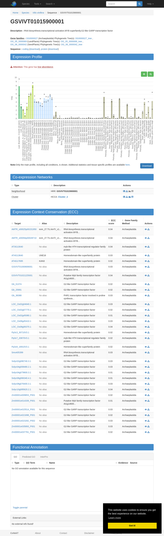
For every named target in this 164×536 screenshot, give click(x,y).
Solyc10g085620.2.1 (21, 389)
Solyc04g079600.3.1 (21, 372)
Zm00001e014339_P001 (23, 401)
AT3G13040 (17, 246)
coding (25, 49)
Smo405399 (17, 352)
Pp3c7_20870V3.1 (20, 338)
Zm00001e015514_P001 (23, 409)
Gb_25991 (16, 290)
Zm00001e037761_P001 (23, 432)
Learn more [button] (114, 517)
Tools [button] (37, 4)
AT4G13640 (17, 255)
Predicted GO (28, 457)
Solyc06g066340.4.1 (21, 378)
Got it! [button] (132, 525)
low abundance (45, 67)
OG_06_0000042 (18, 44)
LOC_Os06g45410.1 (21, 321)
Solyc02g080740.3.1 (21, 361)
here (127, 165)
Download (147, 166)
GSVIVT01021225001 (22, 275)
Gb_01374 (16, 284)
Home (15, 12)
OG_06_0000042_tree (71, 44)
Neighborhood (18, 191)
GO (15, 457)
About (38, 533)
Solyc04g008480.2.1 (21, 367)
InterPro (44, 457)
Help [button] (150, 4)
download (34, 49)
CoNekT (14, 533)
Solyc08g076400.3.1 (21, 384)
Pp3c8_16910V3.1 (20, 347)
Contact (63, 533)
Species (26, 4)
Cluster (15, 197)
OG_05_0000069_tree (71, 41)
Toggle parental (20, 507)
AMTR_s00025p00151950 (24, 229)
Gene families (17, 38)
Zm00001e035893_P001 (23, 426)
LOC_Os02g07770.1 (21, 310)
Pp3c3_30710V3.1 (20, 332)
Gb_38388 (16, 295)
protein (44, 49)
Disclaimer (89, 533)
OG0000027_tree (83, 38)
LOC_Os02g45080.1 (21, 315)
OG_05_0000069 (18, 41)
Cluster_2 (63, 197)
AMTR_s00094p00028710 (24, 238)
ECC (73, 212)
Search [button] (50, 4)
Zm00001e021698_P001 (23, 415)
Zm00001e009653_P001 (23, 395)
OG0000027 (32, 38)
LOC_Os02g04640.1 (21, 304)
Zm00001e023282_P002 (23, 421)
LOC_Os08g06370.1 (21, 327)
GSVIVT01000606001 (22, 266)
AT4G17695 (17, 261)
